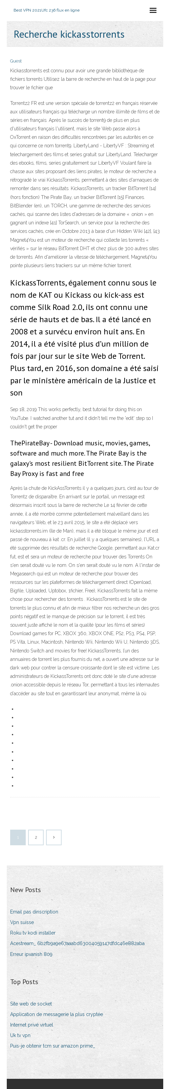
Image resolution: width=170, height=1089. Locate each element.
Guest (16, 60)
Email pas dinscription (34, 912)
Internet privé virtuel (31, 1025)
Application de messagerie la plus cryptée (56, 1014)
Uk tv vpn (20, 1035)
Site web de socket (31, 1004)
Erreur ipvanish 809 (31, 954)
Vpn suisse (22, 922)
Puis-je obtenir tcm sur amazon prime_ (52, 1046)
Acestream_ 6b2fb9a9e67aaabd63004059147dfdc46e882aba (77, 943)
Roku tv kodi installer (33, 933)
